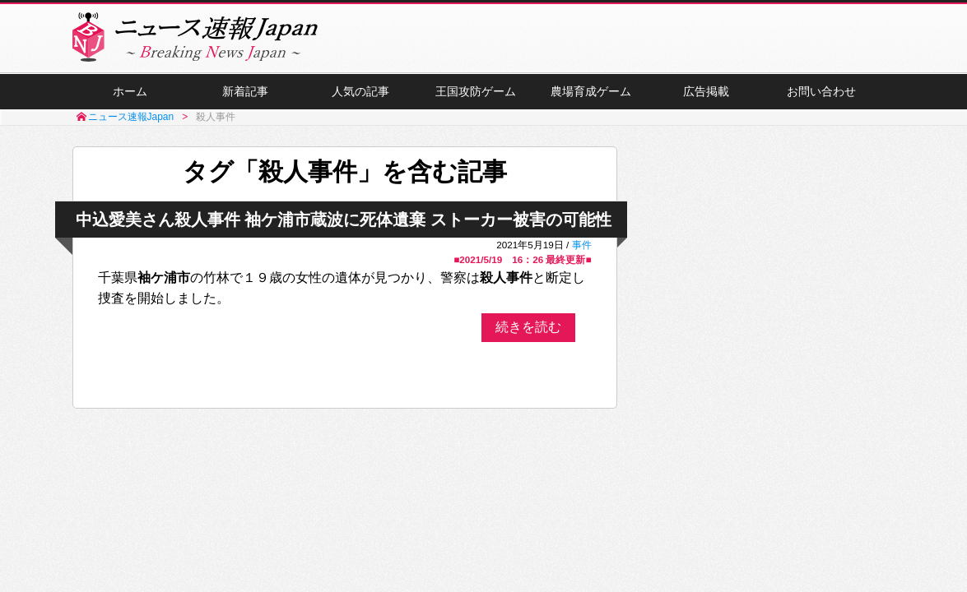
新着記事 (245, 91)
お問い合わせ (821, 91)
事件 (582, 244)
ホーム (130, 91)
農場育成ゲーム (591, 91)
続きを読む (528, 327)
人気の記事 (360, 91)
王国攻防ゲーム (475, 91)
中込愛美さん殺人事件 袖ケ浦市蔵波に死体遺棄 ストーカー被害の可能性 (343, 219)
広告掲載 (706, 91)
